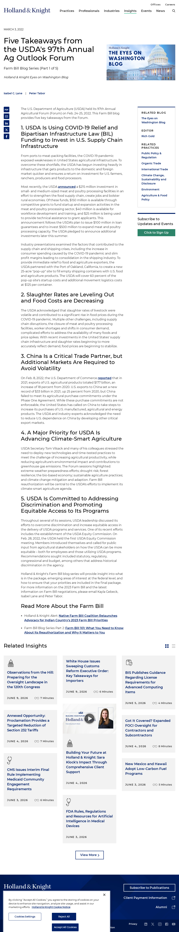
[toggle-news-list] (173, 646)
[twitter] (152, 924)
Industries (111, 11)
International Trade (154, 169)
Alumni (161, 907)
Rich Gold (148, 136)
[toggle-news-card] (167, 646)
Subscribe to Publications (149, 888)
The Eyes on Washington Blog (153, 120)
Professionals (89, 11)
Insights (130, 11)
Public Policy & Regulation (151, 155)
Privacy (133, 923)
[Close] (104, 906)
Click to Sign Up (156, 232)
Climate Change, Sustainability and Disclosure (153, 179)
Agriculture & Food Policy (154, 197)
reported (104, 378)
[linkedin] (145, 924)
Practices (67, 11)
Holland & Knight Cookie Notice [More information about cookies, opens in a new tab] (51, 918)
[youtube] (173, 924)
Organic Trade (151, 163)
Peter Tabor (37, 93)
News (160, 11)
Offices (156, 4)
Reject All (64, 927)
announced (67, 187)
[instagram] (159, 924)
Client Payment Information (145, 898)
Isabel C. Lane (13, 93)
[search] (173, 11)
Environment (150, 189)
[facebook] (166, 924)
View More (88, 855)
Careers (170, 4)
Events (146, 11)
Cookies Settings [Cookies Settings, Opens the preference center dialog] (25, 927)
